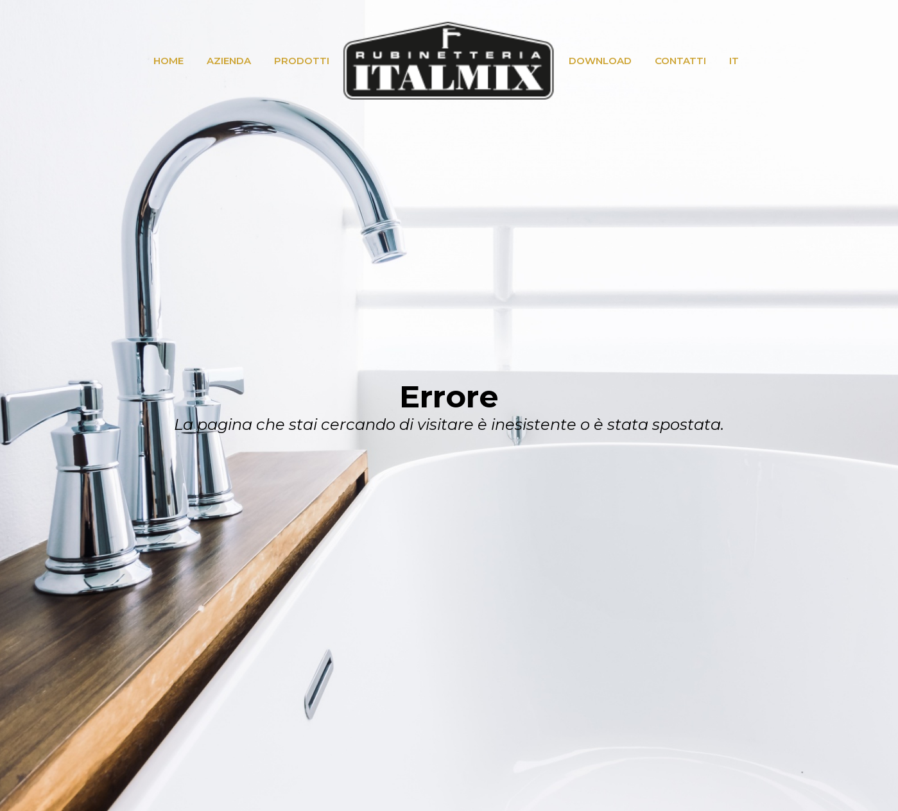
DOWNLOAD (600, 61)
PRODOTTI (301, 61)
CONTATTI (680, 61)
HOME (168, 61)
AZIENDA (229, 61)
